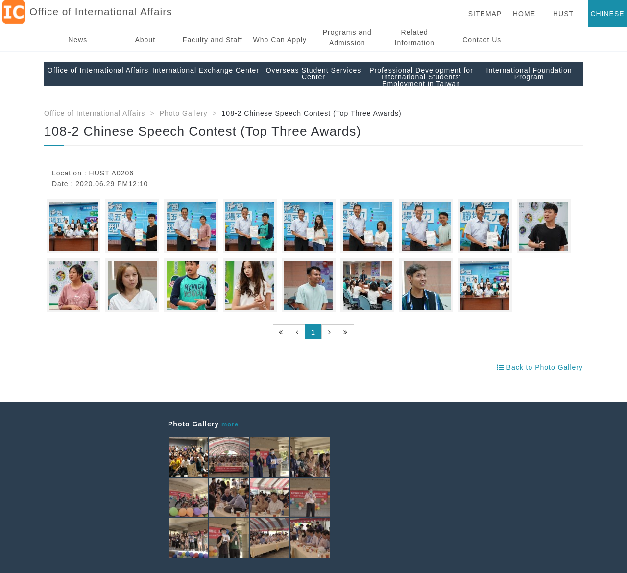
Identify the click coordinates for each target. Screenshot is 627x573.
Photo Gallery (184, 113)
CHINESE (607, 14)
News (77, 40)
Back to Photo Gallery (540, 367)
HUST (563, 14)
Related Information (414, 37)
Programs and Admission (347, 37)
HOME (524, 14)
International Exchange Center (205, 70)
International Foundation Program (529, 73)
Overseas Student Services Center (314, 73)
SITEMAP (485, 14)
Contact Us (481, 40)
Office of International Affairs (98, 70)
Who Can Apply (280, 40)
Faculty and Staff (212, 40)
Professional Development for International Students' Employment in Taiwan (421, 77)
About (145, 40)
